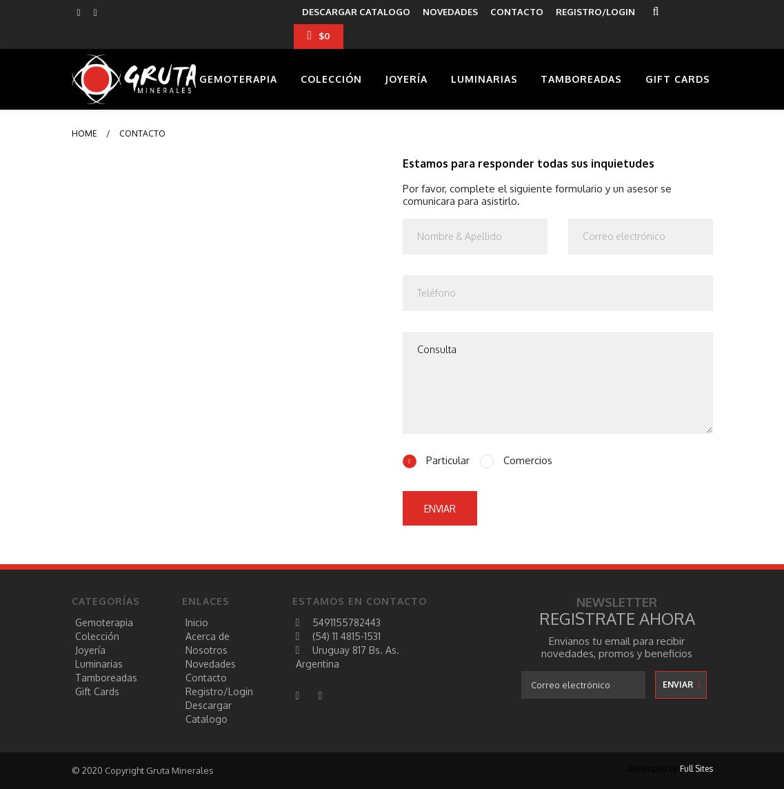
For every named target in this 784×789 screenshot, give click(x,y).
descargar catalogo (356, 11)
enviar (440, 509)
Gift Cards (677, 79)
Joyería (406, 79)
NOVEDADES (450, 11)
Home (84, 133)
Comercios (526, 461)
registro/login (219, 691)
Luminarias (484, 79)
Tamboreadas (581, 79)
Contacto (206, 677)
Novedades (210, 664)
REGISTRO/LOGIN (595, 11)
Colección (331, 79)
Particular (446, 461)
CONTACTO (516, 11)
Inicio (196, 622)
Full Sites (696, 768)
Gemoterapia (238, 79)
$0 (318, 35)
